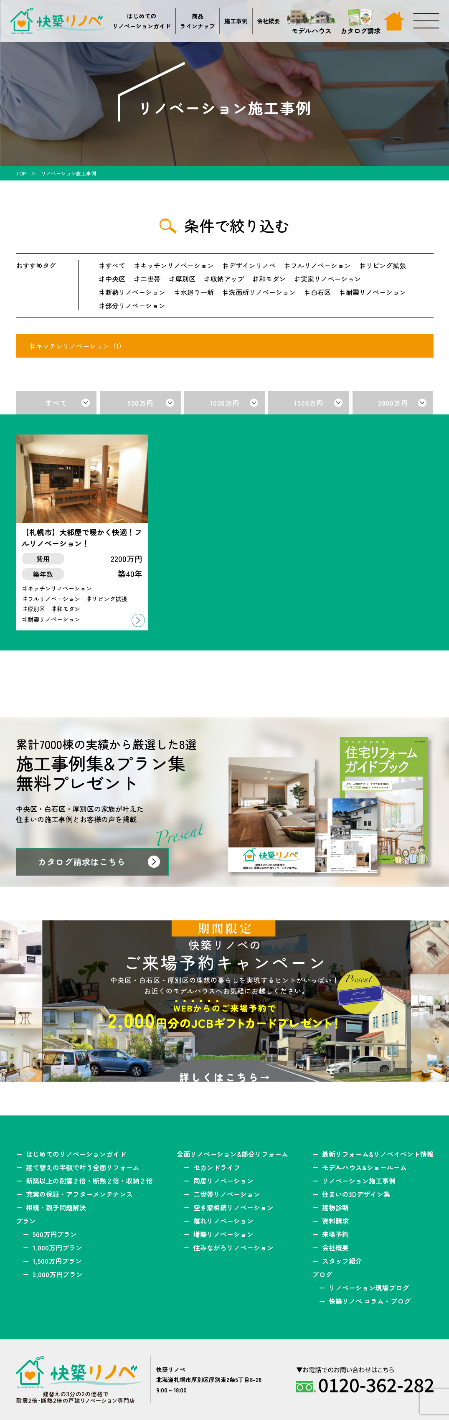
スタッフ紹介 (342, 1261)
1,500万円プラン (57, 1261)
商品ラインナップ (197, 21)
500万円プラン (55, 1234)
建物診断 (335, 1207)
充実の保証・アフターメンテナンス (79, 1194)
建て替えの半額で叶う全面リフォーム (83, 1167)
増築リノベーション (223, 1234)
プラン (26, 1221)
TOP (21, 173)
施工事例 (236, 21)
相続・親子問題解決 (56, 1207)
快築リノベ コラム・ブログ (370, 1301)
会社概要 (268, 21)
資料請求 (335, 1221)
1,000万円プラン (57, 1247)
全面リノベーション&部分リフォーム (232, 1154)
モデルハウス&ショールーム (364, 1167)
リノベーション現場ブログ (369, 1288)
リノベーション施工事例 (359, 1181)
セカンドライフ (216, 1167)
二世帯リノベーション (226, 1194)
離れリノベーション (223, 1221)
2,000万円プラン (58, 1274)
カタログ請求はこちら (82, 862)
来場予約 (335, 1234)
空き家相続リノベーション (233, 1207)
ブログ (322, 1274)
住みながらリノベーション (233, 1247)
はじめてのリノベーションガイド (141, 21)
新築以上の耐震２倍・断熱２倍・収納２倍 (89, 1181)
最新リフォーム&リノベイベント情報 (378, 1154)
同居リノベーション (223, 1181)
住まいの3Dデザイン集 (356, 1194)
